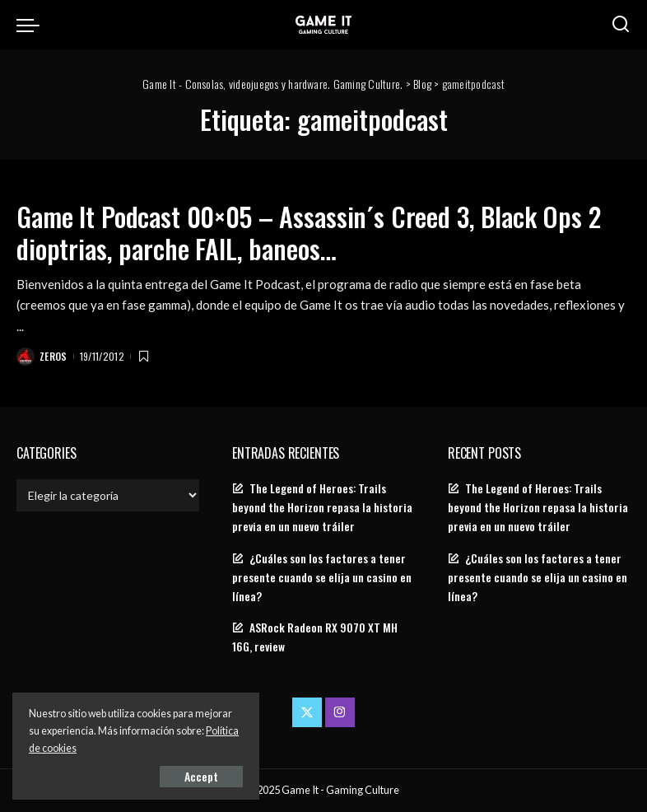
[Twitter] (307, 712)
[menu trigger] (32, 24)
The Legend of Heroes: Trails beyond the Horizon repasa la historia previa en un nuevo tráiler (322, 507)
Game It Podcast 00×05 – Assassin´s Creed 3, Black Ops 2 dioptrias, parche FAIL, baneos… (308, 232)
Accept (201, 776)
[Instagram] (340, 712)
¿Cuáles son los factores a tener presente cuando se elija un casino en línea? (322, 577)
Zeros (53, 356)
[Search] (621, 24)
